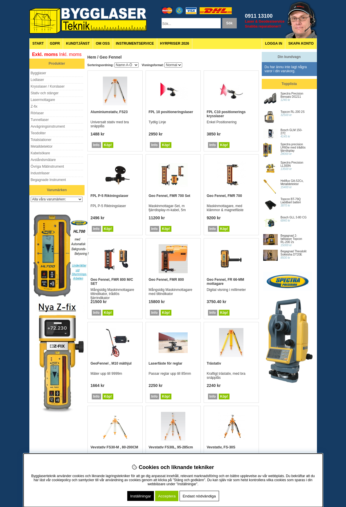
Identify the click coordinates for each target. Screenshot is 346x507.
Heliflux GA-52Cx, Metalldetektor (292, 182)
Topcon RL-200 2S (293, 111)
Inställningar (140, 496)
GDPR (55, 43)
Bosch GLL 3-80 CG (294, 217)
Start (38, 43)
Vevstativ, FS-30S (221, 447)
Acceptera (166, 496)
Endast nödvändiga (199, 496)
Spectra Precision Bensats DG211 (292, 95)
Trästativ (214, 363)
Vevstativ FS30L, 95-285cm (171, 447)
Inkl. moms (70, 54)
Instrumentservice (135, 43)
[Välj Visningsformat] (173, 65)
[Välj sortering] (126, 65)
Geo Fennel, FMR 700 (224, 196)
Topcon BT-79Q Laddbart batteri (291, 201)
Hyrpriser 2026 (174, 43)
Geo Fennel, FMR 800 (166, 280)
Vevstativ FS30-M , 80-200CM (114, 447)
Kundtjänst (77, 43)
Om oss (103, 43)
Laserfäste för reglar (165, 363)
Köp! (108, 145)
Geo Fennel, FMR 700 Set (169, 196)
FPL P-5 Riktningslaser (109, 196)
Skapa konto (300, 43)
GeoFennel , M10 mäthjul (111, 363)
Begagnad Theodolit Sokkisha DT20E (293, 253)
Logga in (273, 43)
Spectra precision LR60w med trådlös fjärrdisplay (293, 147)
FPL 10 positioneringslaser (171, 112)
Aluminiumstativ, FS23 (109, 112)
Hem (91, 57)
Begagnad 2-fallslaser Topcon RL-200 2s (291, 239)
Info (96, 145)
